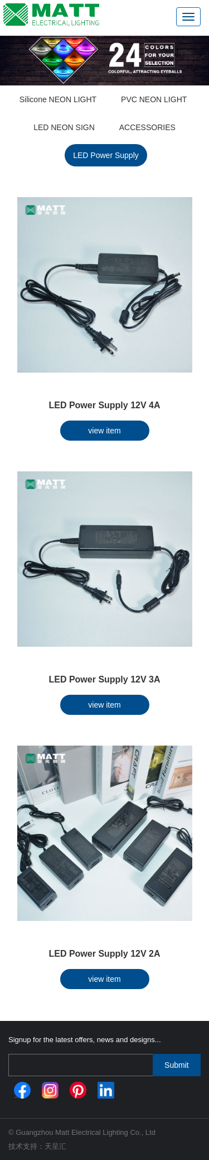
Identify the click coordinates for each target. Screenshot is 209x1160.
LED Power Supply (106, 155)
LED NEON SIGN (64, 127)
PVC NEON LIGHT (154, 99)
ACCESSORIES (147, 127)
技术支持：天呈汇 (37, 1146)
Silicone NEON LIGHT (58, 99)
